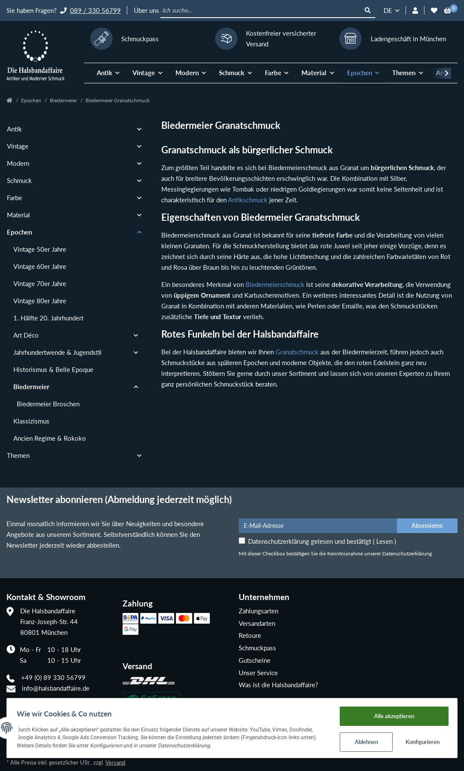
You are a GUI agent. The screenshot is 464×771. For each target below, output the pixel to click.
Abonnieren (427, 525)
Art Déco (26, 335)
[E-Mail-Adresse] (318, 525)
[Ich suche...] (260, 10)
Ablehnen (363, 740)
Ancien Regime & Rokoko (49, 438)
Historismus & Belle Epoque (53, 369)
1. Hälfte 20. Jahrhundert (48, 318)
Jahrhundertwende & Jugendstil (57, 352)
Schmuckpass (257, 648)
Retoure (250, 635)
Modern (18, 163)
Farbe (14, 197)
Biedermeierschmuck (275, 284)
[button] (415, 10)
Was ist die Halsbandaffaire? (278, 685)
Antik (14, 129)
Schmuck (19, 180)
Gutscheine (254, 660)
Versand (115, 762)
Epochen (19, 232)
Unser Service (258, 673)
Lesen (384, 541)
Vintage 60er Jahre (39, 266)
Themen (18, 455)
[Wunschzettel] (434, 10)
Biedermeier (31, 386)
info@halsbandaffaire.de (55, 688)
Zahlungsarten (258, 611)
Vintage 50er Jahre (39, 249)
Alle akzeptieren (392, 713)
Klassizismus (31, 421)
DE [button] (388, 10)
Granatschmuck (297, 352)
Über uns (146, 10)
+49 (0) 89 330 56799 (53, 677)
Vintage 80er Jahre (39, 301)
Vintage (17, 146)
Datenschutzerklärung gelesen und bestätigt (322, 541)
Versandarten (257, 623)
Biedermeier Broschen (48, 404)
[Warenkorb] (447, 10)
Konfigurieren (420, 740)
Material (18, 215)
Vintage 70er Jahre (39, 283)
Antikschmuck (247, 200)
